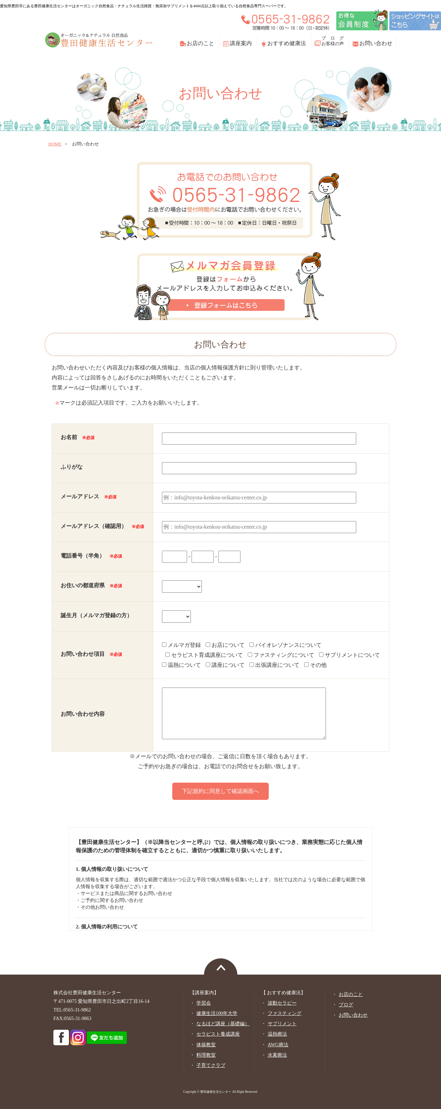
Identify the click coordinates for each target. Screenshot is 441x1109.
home (54, 143)
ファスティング (284, 1013)
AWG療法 (278, 1044)
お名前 (77, 437)
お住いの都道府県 (91, 585)
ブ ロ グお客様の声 (332, 40)
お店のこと (200, 43)
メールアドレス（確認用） (102, 526)
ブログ (346, 1004)
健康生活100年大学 (216, 1013)
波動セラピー (282, 1003)
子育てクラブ (210, 1065)
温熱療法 (277, 1034)
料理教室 (206, 1055)
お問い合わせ (375, 43)
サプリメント (282, 1023)
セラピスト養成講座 (218, 1034)
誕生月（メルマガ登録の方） (96, 615)
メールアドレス (88, 496)
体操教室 (206, 1044)
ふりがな (72, 467)
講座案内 (241, 43)
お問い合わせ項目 (91, 654)
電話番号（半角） (91, 556)
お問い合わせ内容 (83, 714)
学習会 (203, 1003)
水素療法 (277, 1055)
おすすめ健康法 (286, 43)
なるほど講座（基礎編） (222, 1023)
